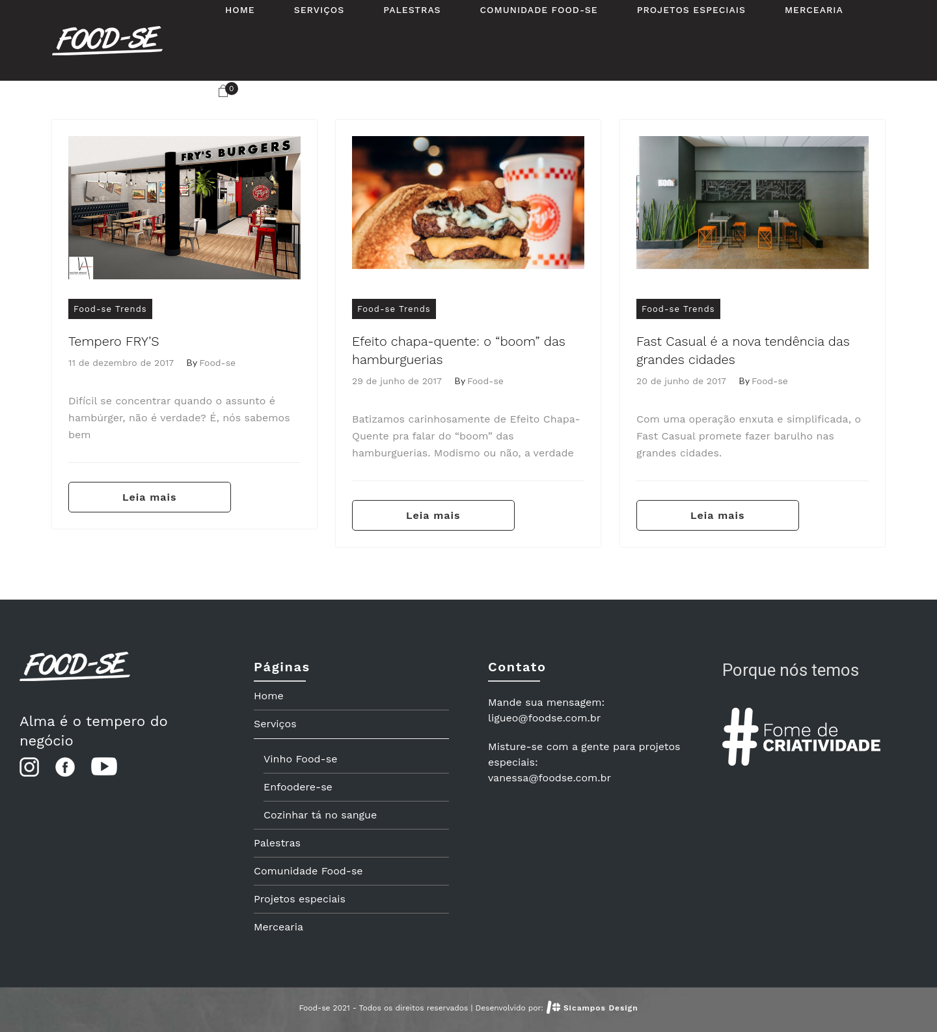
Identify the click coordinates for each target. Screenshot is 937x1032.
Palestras (277, 843)
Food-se (217, 362)
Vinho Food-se (300, 759)
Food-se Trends (110, 309)
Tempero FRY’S (113, 341)
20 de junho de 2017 (681, 381)
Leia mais (149, 497)
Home (269, 696)
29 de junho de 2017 (397, 381)
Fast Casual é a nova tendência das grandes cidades (743, 350)
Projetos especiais (300, 899)
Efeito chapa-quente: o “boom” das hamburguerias (458, 350)
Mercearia (278, 927)
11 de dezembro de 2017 (121, 362)
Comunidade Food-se (308, 871)
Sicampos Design (601, 1007)
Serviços (275, 724)
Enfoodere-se (298, 787)
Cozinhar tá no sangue (320, 815)
